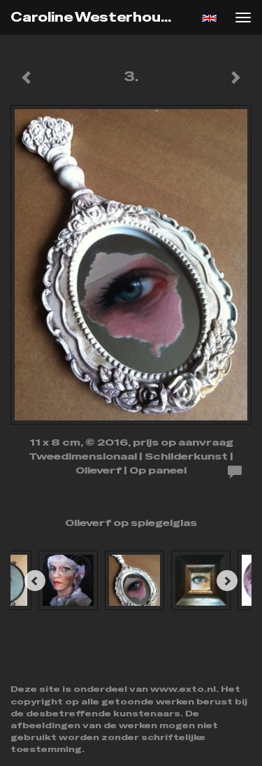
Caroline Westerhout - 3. (100, 17)
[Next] (227, 580)
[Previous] (34, 580)
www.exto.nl (183, 689)
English (209, 18)
